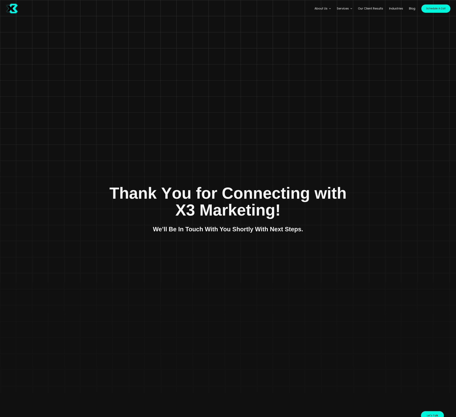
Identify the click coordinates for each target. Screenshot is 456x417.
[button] (329, 8)
